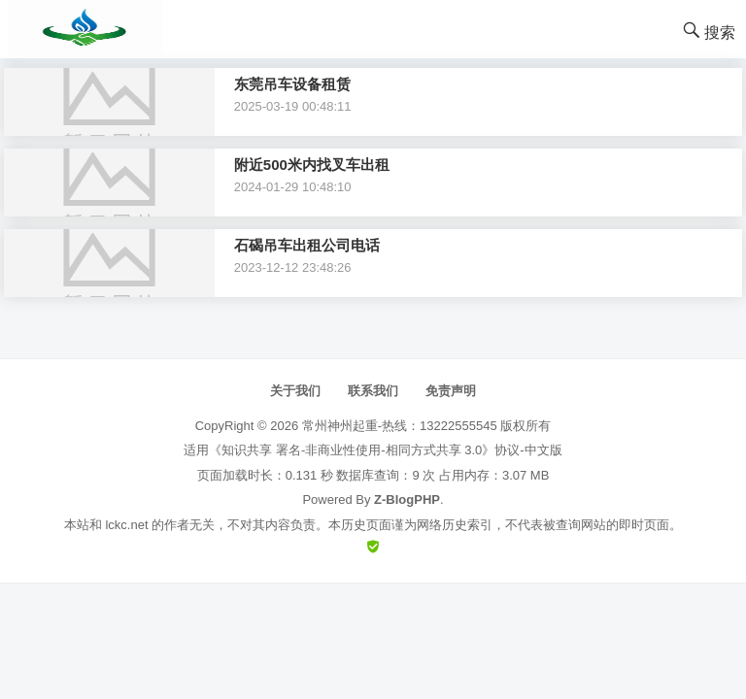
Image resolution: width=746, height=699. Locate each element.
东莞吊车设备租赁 (292, 84)
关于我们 (295, 390)
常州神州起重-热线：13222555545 (399, 425)
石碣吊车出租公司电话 (307, 245)
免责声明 (450, 390)
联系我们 (373, 390)
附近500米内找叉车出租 (312, 164)
